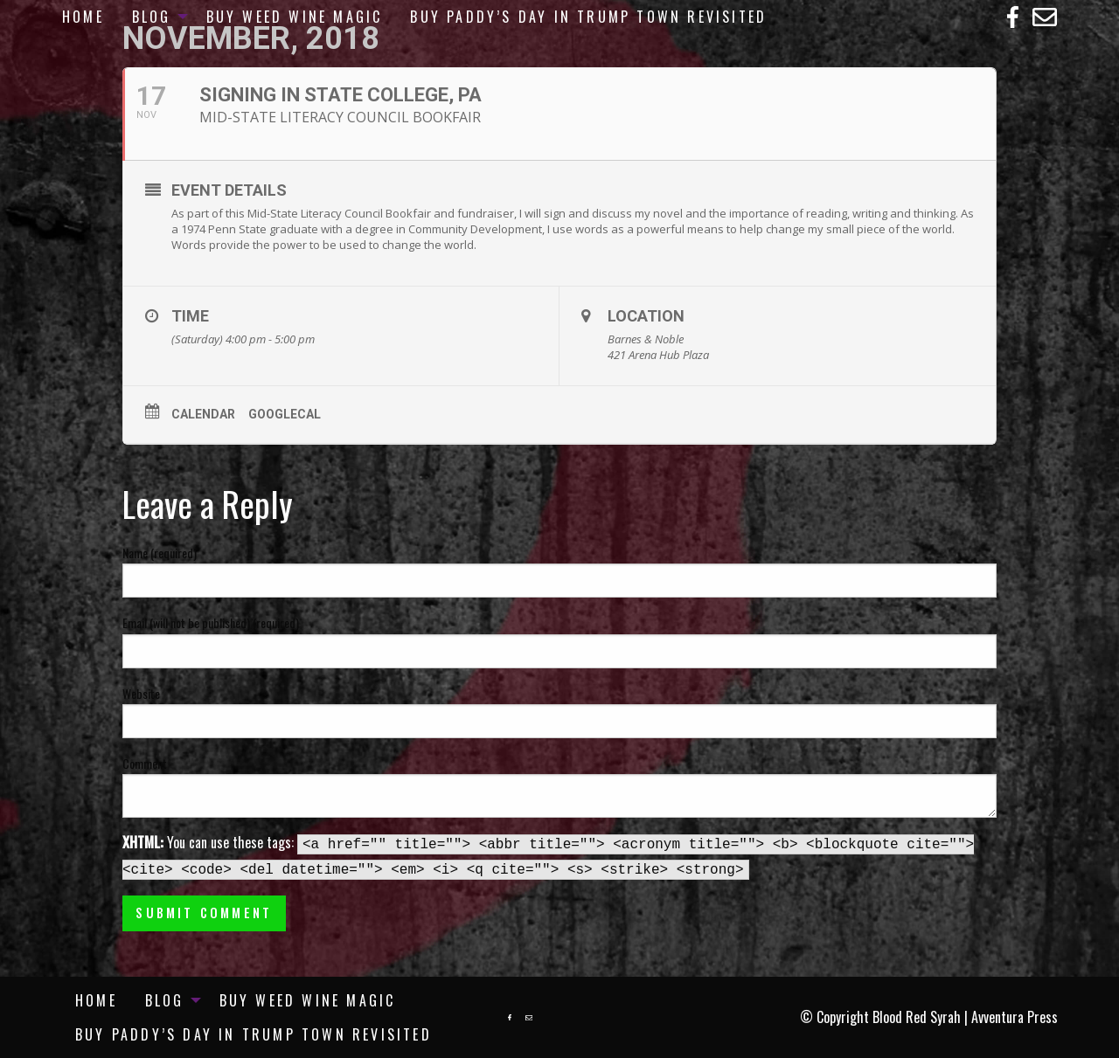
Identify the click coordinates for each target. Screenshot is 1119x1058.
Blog (151, 16)
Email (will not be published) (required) (210, 622)
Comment (144, 763)
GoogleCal (284, 414)
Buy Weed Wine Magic (294, 16)
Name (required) (159, 552)
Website (141, 693)
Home (83, 16)
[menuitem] (83, 16)
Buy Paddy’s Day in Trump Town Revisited (588, 16)
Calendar (203, 414)
